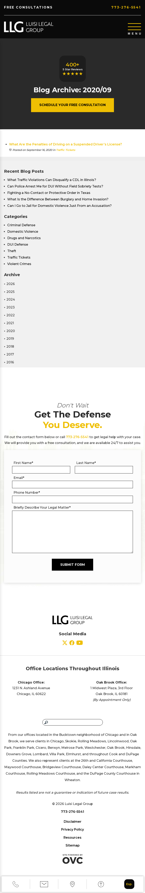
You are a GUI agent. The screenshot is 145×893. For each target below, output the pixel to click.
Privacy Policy (72, 830)
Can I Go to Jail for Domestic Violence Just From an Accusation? (59, 206)
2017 (9, 355)
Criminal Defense (21, 225)
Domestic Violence (22, 232)
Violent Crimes (19, 264)
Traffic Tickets (65, 150)
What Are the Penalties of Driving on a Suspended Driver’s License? (65, 145)
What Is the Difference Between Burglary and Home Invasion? (57, 200)
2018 (9, 347)
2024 (9, 300)
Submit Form (72, 565)
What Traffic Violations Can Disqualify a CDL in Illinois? (51, 180)
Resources (72, 838)
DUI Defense (17, 245)
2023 (9, 308)
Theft (11, 251)
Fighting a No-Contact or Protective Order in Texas (48, 193)
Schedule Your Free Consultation (72, 105)
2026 (9, 284)
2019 (9, 339)
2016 (9, 363)
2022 (9, 316)
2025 (9, 292)
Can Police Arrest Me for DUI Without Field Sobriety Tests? (55, 187)
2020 (9, 331)
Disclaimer (72, 822)
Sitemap (73, 846)
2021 (9, 323)
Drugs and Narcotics (24, 238)
